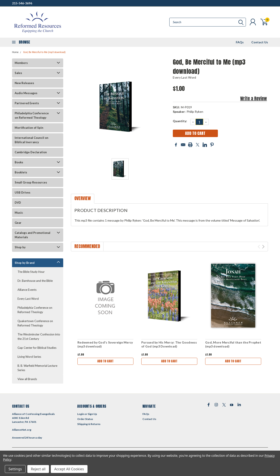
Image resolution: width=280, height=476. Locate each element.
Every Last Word (28, 298)
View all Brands (27, 379)
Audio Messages (26, 93)
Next (263, 246)
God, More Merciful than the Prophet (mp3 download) (233, 344)
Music (19, 212)
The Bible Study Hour (31, 271)
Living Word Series (29, 356)
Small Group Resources (31, 182)
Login (80, 414)
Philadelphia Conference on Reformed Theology (32, 115)
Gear (18, 222)
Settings (15, 469)
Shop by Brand (25, 262)
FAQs (240, 42)
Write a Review (253, 98)
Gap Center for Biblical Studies (37, 347)
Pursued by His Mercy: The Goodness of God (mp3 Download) (169, 344)
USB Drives (22, 192)
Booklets (21, 172)
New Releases (24, 83)
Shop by (20, 247)
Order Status (85, 419)
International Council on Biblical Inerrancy (31, 140)
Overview (82, 198)
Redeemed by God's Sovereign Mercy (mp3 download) (105, 344)
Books (19, 162)
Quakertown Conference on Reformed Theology (35, 323)
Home (15, 52)
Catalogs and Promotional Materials (32, 235)
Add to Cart (105, 361)
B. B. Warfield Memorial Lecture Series (37, 368)
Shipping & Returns (88, 424)
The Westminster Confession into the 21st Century (39, 336)
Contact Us (259, 42)
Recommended (87, 246)
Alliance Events (27, 289)
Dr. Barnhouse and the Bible (35, 280)
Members (21, 63)
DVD (18, 202)
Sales (18, 73)
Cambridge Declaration (31, 152)
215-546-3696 (22, 3)
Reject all (38, 469)
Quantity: (180, 121)
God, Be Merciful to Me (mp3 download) (44, 52)
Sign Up (92, 414)
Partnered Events (27, 103)
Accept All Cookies (69, 469)
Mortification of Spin (29, 127)
